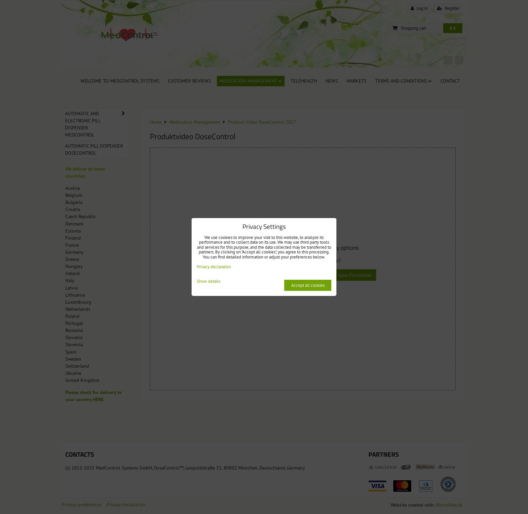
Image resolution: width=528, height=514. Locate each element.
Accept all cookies (308, 285)
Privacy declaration (214, 267)
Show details (208, 281)
